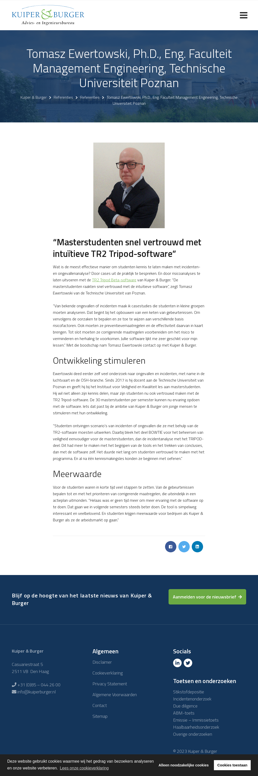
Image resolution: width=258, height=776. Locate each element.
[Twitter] (188, 663)
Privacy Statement (109, 683)
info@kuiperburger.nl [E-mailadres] (36, 691)
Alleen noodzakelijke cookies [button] (183, 765)
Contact (99, 705)
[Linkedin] (178, 663)
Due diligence (185, 705)
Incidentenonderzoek (192, 698)
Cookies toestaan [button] (232, 765)
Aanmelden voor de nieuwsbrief (204, 596)
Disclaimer (102, 662)
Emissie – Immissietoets (196, 720)
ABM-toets (184, 713)
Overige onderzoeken (192, 734)
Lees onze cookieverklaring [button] (84, 768)
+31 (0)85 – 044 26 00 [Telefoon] (38, 684)
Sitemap (100, 716)
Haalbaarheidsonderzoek (196, 727)
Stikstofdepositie (188, 691)
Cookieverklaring (107, 672)
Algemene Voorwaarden (114, 694)
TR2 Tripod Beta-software (114, 280)
